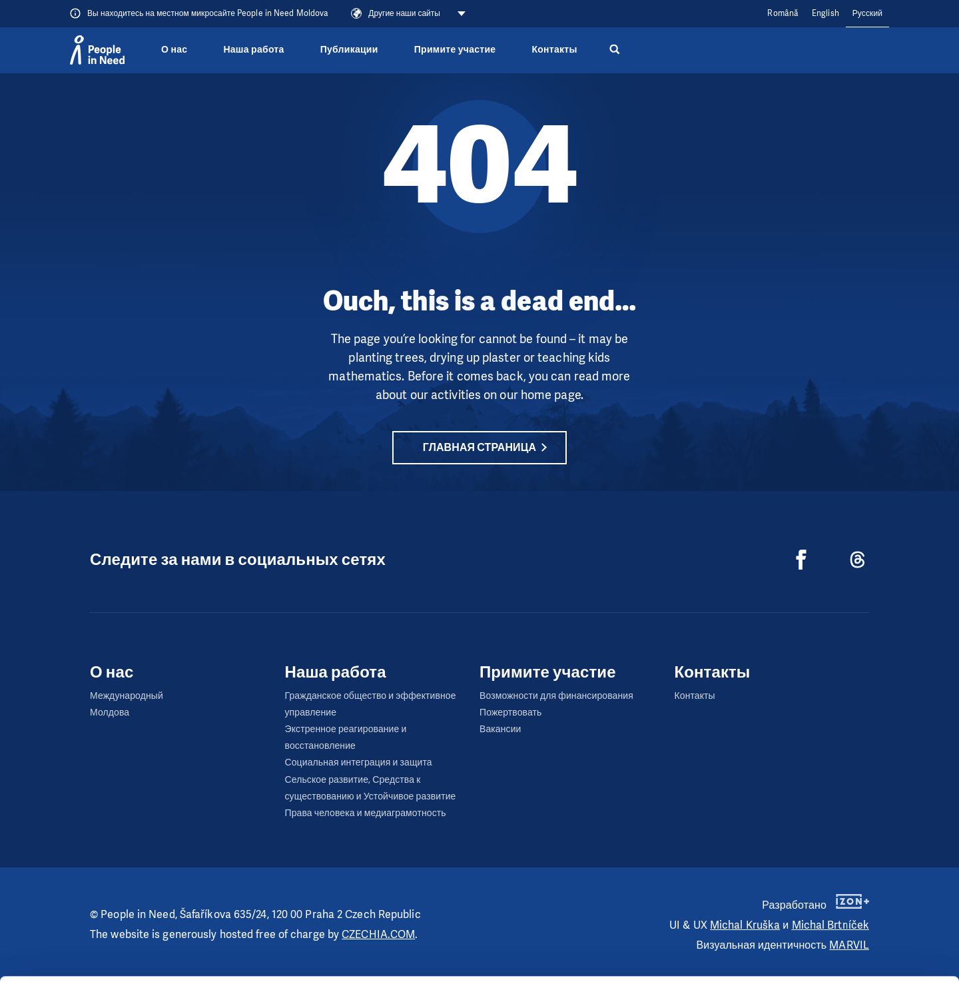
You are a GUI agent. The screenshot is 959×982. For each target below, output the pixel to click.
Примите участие (455, 49)
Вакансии (500, 729)
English (825, 13)
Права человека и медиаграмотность (365, 813)
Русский (867, 13)
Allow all (848, 887)
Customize (848, 920)
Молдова (109, 712)
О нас (174, 49)
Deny (848, 954)
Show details (205, 965)
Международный (126, 696)
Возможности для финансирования (556, 696)
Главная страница (479, 447)
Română (783, 13)
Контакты (554, 49)
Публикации (349, 49)
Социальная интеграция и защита (358, 762)
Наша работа (253, 49)
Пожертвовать (510, 712)
